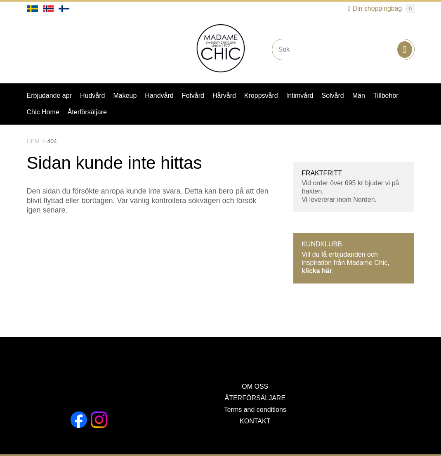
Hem (33, 141)
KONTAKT (255, 421)
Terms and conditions (255, 409)
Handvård (159, 95)
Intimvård (300, 95)
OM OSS (255, 386)
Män (358, 95)
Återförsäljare (87, 112)
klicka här (317, 270)
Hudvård (92, 95)
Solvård (332, 95)
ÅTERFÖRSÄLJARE (254, 398)
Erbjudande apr (49, 95)
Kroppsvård (261, 95)
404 (52, 141)
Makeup (125, 95)
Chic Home (43, 112)
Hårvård (224, 95)
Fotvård (193, 95)
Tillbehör (386, 95)
